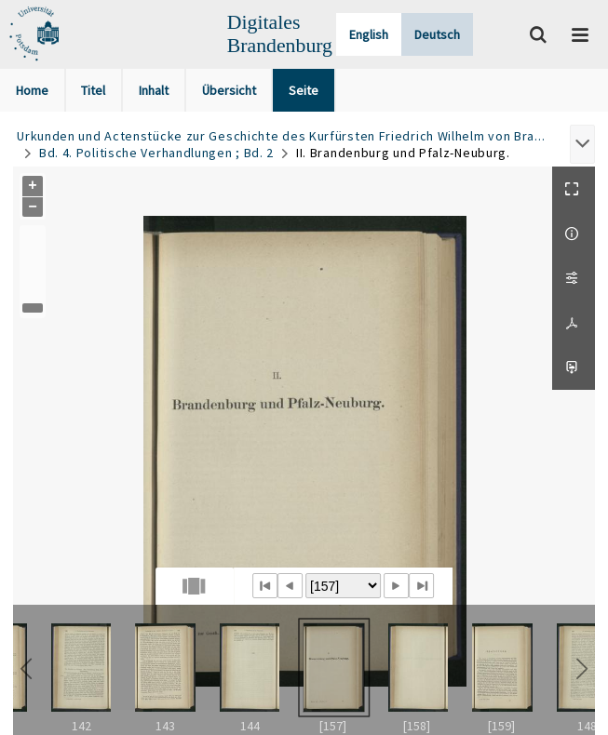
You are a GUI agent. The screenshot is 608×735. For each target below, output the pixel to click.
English (368, 34)
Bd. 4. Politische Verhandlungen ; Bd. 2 (156, 152)
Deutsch (437, 34)
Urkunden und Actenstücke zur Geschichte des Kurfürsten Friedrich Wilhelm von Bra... (281, 135)
